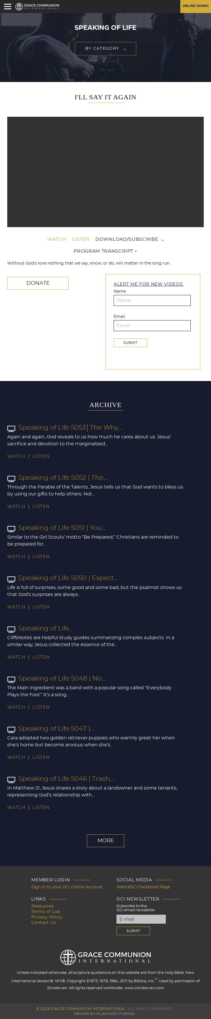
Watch (56, 239)
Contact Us (46, 921)
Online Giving (194, 6)
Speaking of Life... (40, 628)
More (105, 840)
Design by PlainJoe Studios (104, 1013)
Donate (38, 282)
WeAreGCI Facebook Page (137, 887)
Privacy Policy (49, 916)
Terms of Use (48, 911)
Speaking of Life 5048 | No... (56, 678)
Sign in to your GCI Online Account (67, 887)
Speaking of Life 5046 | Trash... (60, 778)
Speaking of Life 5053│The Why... (64, 427)
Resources (45, 905)
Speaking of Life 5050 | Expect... (62, 578)
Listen (81, 239)
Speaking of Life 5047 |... (50, 728)
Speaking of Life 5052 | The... (57, 477)
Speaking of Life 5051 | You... (56, 527)
